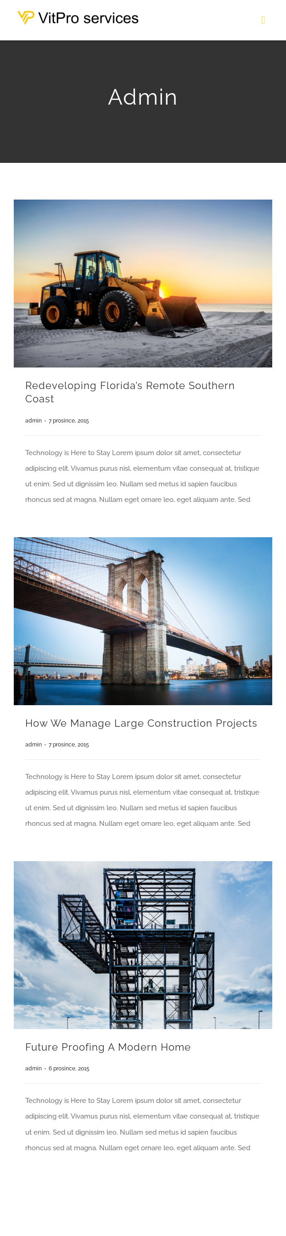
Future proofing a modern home (108, 1047)
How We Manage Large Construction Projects (141, 723)
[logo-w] (86, 14)
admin (33, 421)
